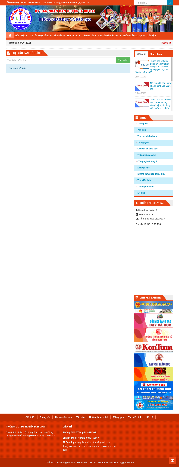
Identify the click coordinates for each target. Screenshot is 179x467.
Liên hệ (141, 193)
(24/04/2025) (140, 77)
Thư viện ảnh (144, 180)
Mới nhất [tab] (141, 54)
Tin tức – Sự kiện (63, 417)
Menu (143, 117)
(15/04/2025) (140, 93)
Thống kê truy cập (152, 203)
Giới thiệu (21, 35)
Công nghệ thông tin (147, 161)
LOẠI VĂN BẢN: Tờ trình (27, 53)
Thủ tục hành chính (147, 136)
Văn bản (59, 35)
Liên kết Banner (150, 297)
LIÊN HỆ (151, 35)
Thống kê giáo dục (146, 155)
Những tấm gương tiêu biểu (151, 174)
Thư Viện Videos (145, 186)
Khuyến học (143, 168)
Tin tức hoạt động (41, 35)
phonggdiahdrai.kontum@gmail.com (72, 2)
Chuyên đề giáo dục (109, 35)
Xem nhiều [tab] (156, 54)
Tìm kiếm (123, 60)
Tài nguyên (89, 35)
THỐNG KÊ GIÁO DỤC (134, 35)
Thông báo (142, 123)
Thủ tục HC (73, 35)
